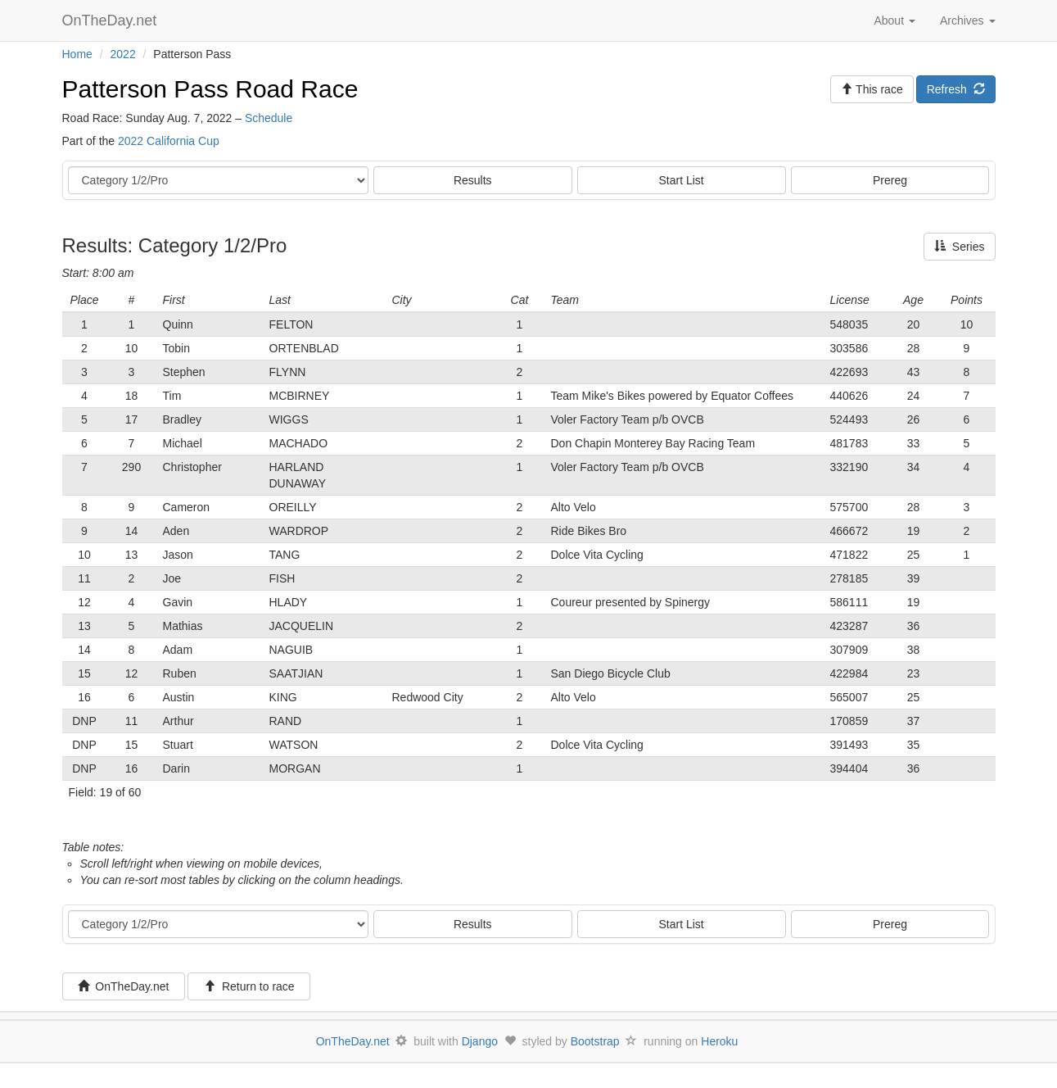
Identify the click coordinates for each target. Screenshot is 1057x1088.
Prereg (890, 180)
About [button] (894, 20)
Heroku (719, 1041)
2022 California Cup (168, 140)
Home (77, 54)
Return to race (249, 986)
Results (473, 180)
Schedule (268, 118)
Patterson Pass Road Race (210, 88)
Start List (681, 180)
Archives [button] (968, 20)
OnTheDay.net (111, 20)
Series (959, 246)
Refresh (956, 89)
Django (480, 1041)
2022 (123, 54)
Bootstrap (595, 1041)
